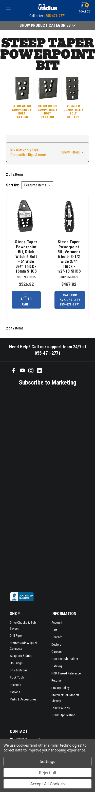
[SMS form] (44, 488)
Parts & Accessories (23, 699)
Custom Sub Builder (64, 659)
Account (56, 622)
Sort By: (12, 185)
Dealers (56, 644)
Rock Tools (17, 677)
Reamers (15, 685)
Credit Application (63, 715)
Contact (56, 637)
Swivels (15, 692)
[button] (47, 152)
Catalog (56, 666)
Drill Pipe (16, 635)
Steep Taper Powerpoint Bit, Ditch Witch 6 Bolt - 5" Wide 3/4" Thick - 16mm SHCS (26, 256)
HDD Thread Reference (66, 673)
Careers (56, 652)
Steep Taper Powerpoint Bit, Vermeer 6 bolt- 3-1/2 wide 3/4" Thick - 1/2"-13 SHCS (69, 256)
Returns (56, 680)
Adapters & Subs (21, 656)
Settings (47, 761)
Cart (54, 630)
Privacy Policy (60, 688)
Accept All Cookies (47, 784)
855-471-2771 (55, 16)
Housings (16, 663)
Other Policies (60, 708)
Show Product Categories (48, 25)
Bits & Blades (18, 670)
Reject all (47, 772)
